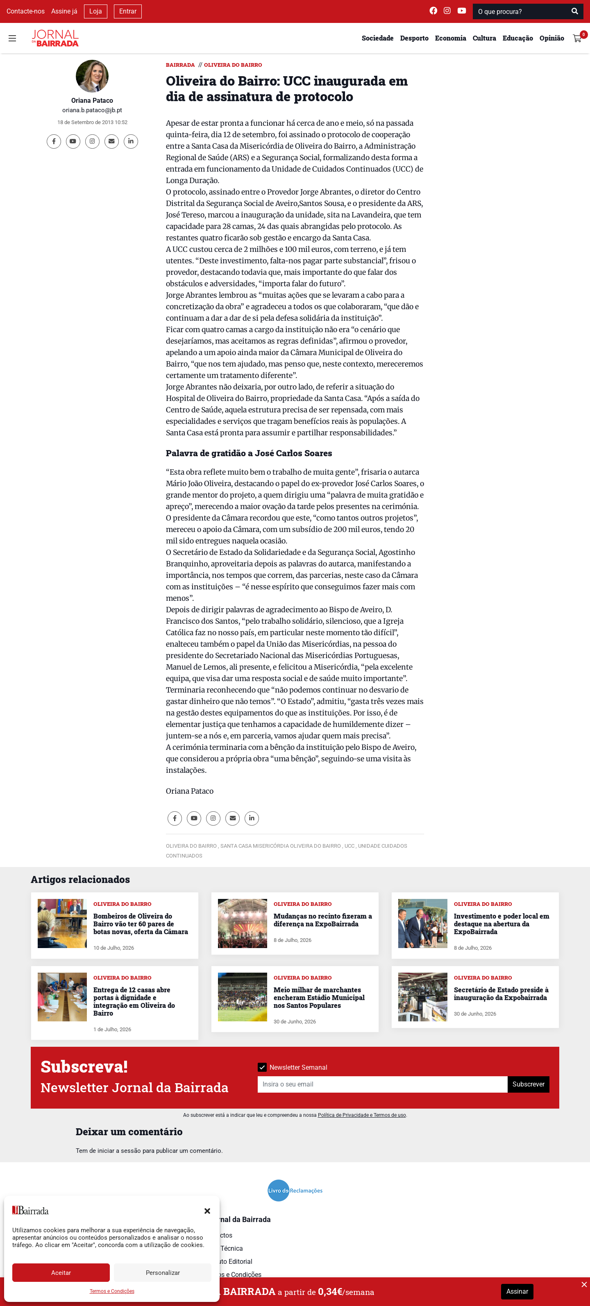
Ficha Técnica (223, 1248)
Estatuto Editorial (227, 1261)
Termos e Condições (112, 1291)
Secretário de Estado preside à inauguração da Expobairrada (501, 993)
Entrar (127, 11)
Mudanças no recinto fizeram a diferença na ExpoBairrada (323, 920)
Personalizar (163, 1273)
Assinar (517, 1291)
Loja (95, 11)
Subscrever (529, 1084)
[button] (207, 1210)
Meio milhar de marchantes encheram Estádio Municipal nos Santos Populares (319, 997)
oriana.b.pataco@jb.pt (92, 110)
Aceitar (61, 1273)
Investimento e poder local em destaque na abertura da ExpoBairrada (501, 924)
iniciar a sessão (119, 1150)
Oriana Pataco (92, 100)
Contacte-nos (26, 11)
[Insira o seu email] (383, 1084)
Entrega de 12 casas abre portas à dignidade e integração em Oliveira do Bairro (134, 1001)
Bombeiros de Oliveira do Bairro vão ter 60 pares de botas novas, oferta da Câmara (140, 924)
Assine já (64, 11)
